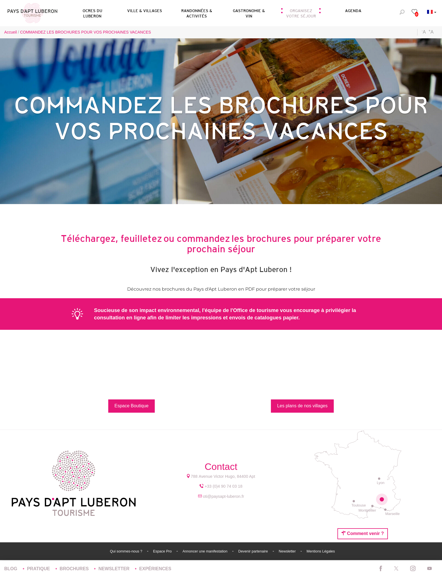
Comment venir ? (362, 533)
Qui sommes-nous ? (126, 551)
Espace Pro (163, 551)
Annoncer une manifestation (205, 551)
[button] (92, 12)
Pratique (39, 568)
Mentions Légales (321, 551)
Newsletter (288, 551)
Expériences (155, 568)
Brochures (75, 568)
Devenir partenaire (253, 551)
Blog (11, 568)
